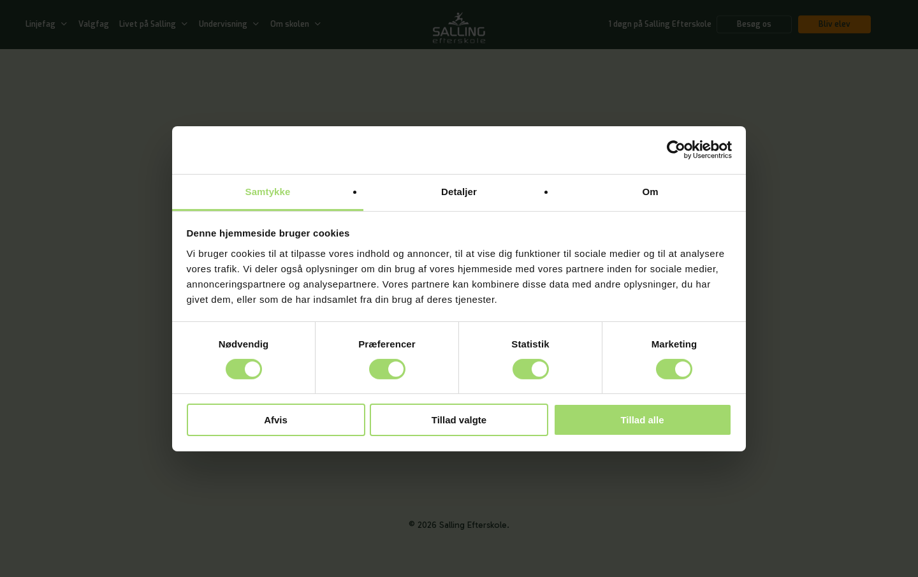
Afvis (276, 419)
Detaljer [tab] (459, 191)
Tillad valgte (459, 419)
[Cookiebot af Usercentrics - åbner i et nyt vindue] (676, 149)
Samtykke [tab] (268, 191)
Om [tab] (650, 191)
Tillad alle (642, 419)
